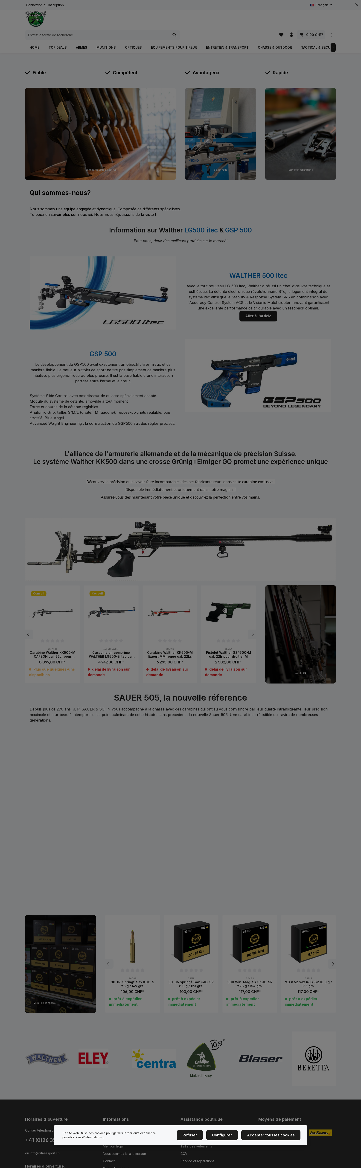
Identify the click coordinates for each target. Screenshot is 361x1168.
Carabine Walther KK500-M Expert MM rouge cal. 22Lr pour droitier (170, 646)
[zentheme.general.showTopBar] (331, 22)
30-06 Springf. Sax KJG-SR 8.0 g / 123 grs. (191, 976)
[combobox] (175, 22)
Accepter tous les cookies (274, 1136)
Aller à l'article (258, 308)
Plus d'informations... (76, 1138)
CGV (183, 1145)
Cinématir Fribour (116, 1160)
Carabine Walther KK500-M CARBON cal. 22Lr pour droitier (52, 646)
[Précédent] (28, 626)
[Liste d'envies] (280, 22)
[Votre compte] (291, 22)
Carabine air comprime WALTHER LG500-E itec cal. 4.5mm (111, 646)
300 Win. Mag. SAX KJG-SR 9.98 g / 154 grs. (249, 976)
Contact (109, 1153)
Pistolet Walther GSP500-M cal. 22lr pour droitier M (228, 646)
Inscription (56, 5)
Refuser (201, 1136)
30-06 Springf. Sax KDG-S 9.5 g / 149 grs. (132, 976)
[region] (140, 626)
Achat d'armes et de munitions (203, 1123)
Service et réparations (197, 1153)
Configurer (231, 1136)
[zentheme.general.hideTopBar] (356, 5)
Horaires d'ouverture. (45, 1158)
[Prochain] (333, 39)
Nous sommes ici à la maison (124, 1145)
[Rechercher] (252, 22)
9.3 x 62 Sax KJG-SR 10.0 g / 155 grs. (308, 976)
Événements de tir (116, 1123)
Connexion (34, 5)
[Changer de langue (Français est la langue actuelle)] (321, 5)
